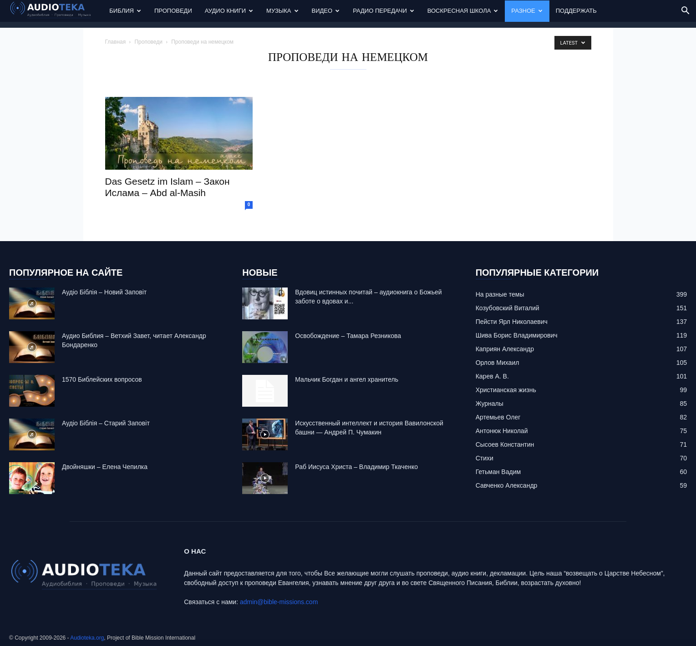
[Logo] (56, 11)
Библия (125, 10)
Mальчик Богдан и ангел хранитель (346, 379)
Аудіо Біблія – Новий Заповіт (104, 292)
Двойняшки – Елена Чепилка (104, 466)
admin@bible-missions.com (279, 602)
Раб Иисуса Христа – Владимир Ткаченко (356, 466)
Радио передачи (383, 10)
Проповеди (173, 10)
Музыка (282, 10)
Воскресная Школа (462, 10)
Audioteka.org (87, 638)
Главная (115, 42)
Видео (326, 10)
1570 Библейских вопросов (102, 379)
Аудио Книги (229, 10)
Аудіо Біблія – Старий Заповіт (106, 423)
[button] (685, 11)
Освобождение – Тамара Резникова (348, 335)
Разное (526, 10)
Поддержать (576, 10)
